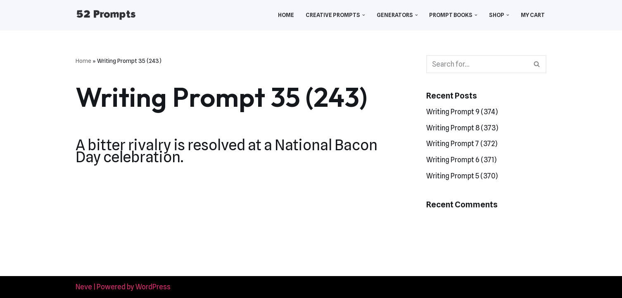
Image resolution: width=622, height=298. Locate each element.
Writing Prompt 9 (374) (462, 112)
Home (286, 15)
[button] (363, 15)
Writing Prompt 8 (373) (462, 128)
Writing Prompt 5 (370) (462, 176)
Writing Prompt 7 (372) (461, 143)
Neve (84, 287)
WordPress (153, 287)
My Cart (533, 15)
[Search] (477, 64)
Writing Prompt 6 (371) (461, 160)
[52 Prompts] (106, 15)
